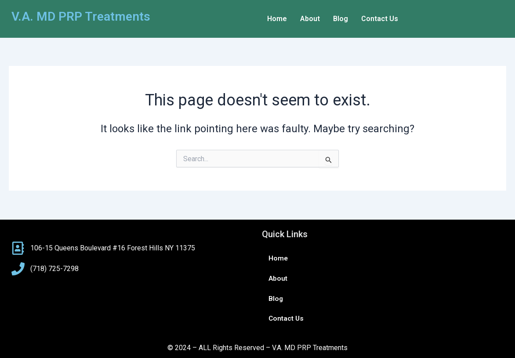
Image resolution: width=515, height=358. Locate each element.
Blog (340, 18)
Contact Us (379, 18)
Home (277, 18)
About (310, 18)
